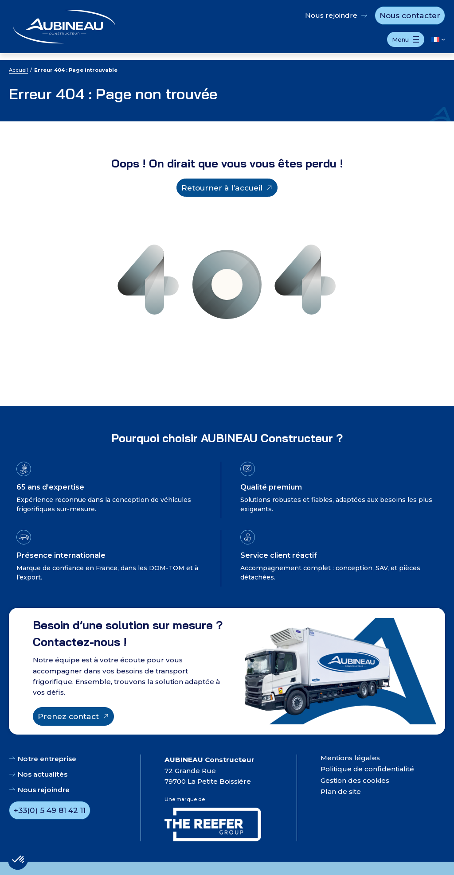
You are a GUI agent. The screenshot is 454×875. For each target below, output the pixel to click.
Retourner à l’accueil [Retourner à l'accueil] (221, 187)
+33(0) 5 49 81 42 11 (50, 810)
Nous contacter (410, 15)
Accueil (18, 70)
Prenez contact (68, 716)
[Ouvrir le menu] (405, 39)
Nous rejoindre (331, 15)
